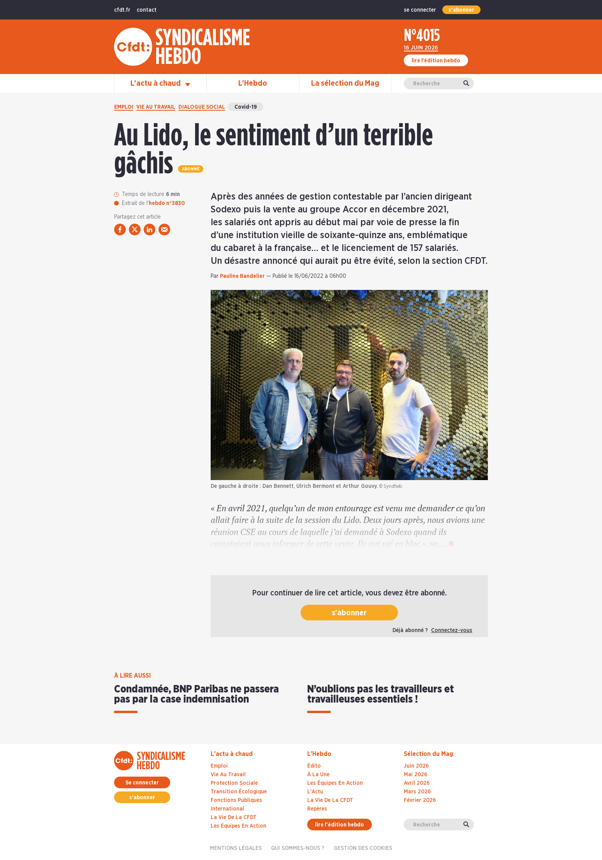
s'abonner (461, 10)
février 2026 (420, 800)
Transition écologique (239, 792)
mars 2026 (417, 792)
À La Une (318, 774)
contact (147, 10)
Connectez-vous (451, 630)
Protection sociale (234, 783)
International (227, 809)
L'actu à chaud (160, 83)
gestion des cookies (363, 848)
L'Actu (315, 792)
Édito (314, 766)
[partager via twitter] (135, 229)
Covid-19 (245, 107)
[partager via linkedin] (149, 229)
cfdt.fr (122, 10)
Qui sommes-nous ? (297, 848)
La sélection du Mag (345, 83)
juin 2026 (416, 766)
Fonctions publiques (236, 800)
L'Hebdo (252, 83)
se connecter (420, 10)
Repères (317, 809)
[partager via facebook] (120, 229)
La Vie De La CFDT (330, 800)
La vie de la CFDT (234, 817)
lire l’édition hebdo (436, 61)
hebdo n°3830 (167, 203)
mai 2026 (415, 774)
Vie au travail (155, 107)
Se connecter (142, 783)
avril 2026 (416, 783)
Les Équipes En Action (335, 783)
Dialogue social (201, 107)
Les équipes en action (238, 826)
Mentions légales (236, 848)
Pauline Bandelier (242, 276)
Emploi (123, 107)
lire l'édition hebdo (339, 825)
